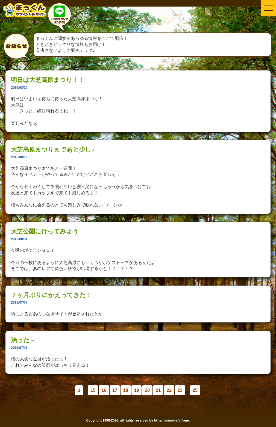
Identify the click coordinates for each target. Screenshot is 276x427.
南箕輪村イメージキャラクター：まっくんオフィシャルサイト (24, 14)
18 (125, 390)
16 (103, 390)
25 (195, 390)
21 (158, 390)
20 (147, 390)
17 (114, 390)
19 (136, 390)
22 (169, 390)
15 (92, 390)
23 (180, 390)
